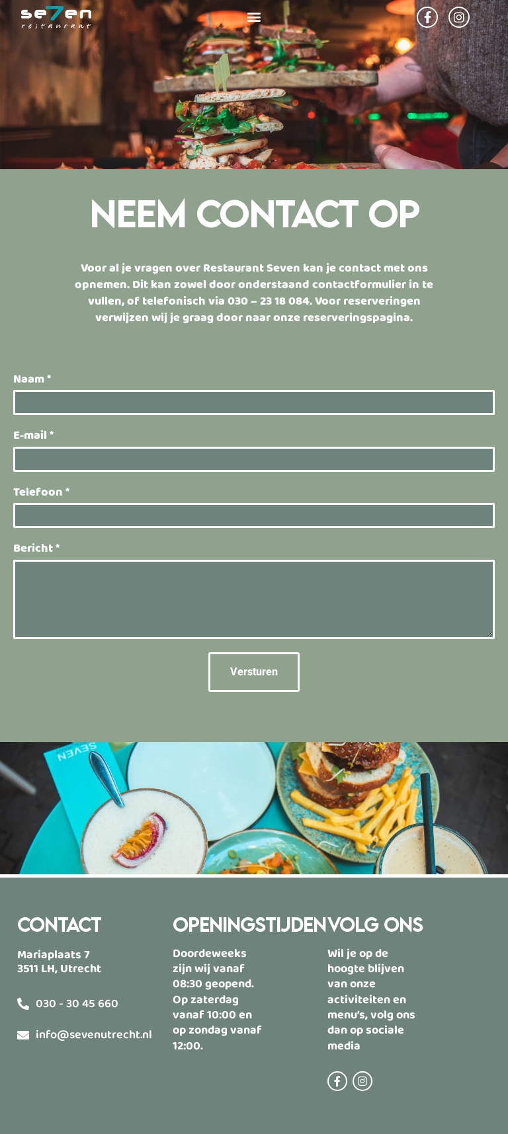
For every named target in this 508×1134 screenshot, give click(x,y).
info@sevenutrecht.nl (94, 1035)
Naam (32, 379)
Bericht (36, 548)
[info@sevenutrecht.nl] (23, 1035)
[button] (254, 16)
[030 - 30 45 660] (23, 1004)
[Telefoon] (254, 515)
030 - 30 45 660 (77, 1004)
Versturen (254, 671)
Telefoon (41, 492)
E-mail (33, 435)
